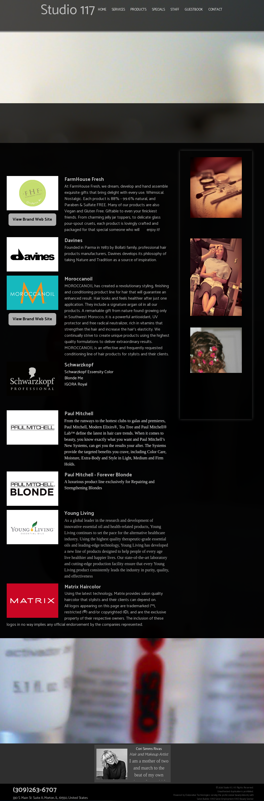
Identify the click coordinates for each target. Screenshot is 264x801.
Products (138, 9)
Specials (158, 9)
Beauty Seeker (247, 799)
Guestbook (194, 9)
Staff (174, 9)
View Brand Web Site (32, 219)
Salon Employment (225, 799)
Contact (215, 9)
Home (102, 9)
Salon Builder (203, 799)
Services (118, 9)
